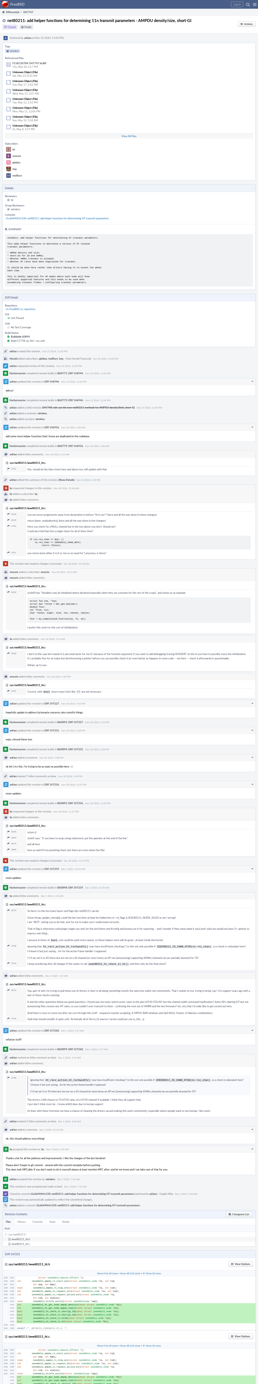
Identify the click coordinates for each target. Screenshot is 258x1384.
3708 (11, 945)
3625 (11, 520)
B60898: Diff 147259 (70, 887)
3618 (11, 514)
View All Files (129, 136)
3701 (11, 526)
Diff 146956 (51, 427)
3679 (11, 910)
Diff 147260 (51, 1029)
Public (28, 27)
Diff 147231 (51, 730)
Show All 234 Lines (130, 1271)
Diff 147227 (51, 703)
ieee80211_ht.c (21, 1242)
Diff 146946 (51, 381)
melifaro (17, 175)
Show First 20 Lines (107, 1271)
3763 (11, 962)
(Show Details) (66, 480)
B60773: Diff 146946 (70, 400)
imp (14, 169)
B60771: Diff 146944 (70, 373)
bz (13, 149)
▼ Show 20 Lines (152, 1271)
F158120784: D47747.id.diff (29, 63)
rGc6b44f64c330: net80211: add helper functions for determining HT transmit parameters (57, 218)
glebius (16, 162)
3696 (11, 849)
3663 (11, 837)
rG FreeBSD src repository (20, 309)
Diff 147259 (51, 868)
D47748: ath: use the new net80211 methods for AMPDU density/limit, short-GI (88, 407)
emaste (16, 156)
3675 (11, 843)
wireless (15, 209)
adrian (27, 38)
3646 (11, 831)
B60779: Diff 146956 (70, 446)
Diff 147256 (51, 784)
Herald (13, 358)
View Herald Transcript (78, 358)
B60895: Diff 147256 (70, 803)
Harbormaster (18, 373)
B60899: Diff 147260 (70, 1047)
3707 (11, 552)
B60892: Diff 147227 (70, 721)
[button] (254, 4)
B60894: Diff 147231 (70, 749)
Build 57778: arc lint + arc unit (28, 341)
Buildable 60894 (20, 336)
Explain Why (166, 1192)
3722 (11, 468)
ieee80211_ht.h (21, 1237)
